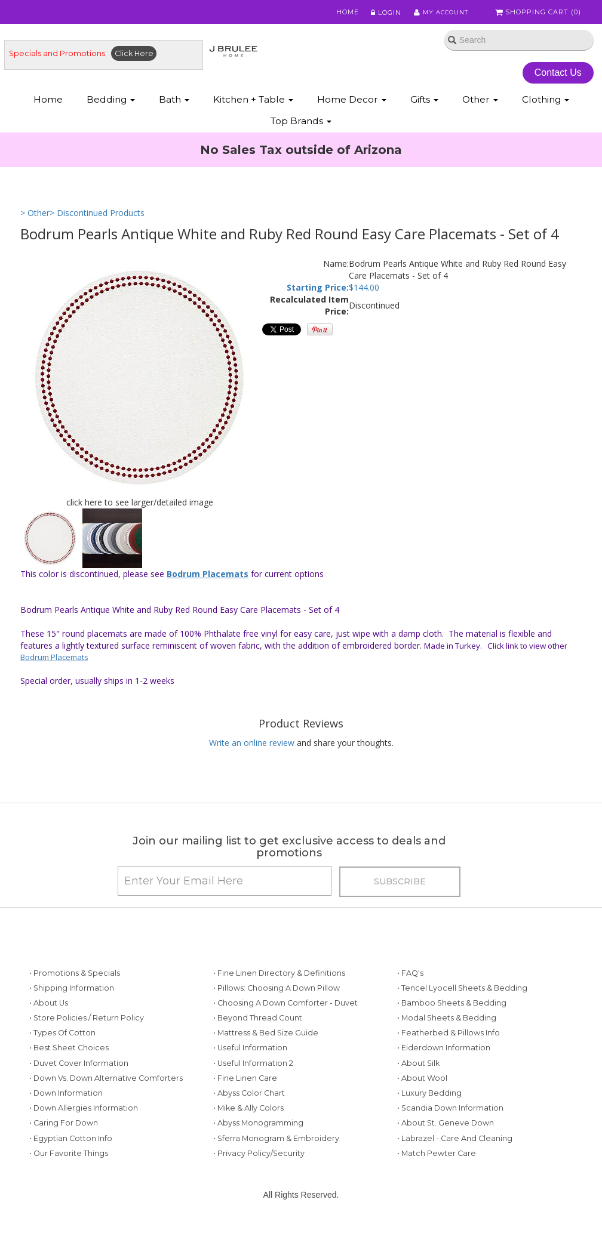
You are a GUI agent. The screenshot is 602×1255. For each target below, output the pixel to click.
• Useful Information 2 (253, 1073)
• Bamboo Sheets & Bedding (451, 1013)
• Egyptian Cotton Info (70, 1148)
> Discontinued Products (97, 216)
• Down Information (66, 1103)
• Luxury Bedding (429, 1103)
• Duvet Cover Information (78, 1073)
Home (344, 13)
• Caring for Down (63, 1133)
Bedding (111, 101)
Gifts (424, 101)
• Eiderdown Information (443, 1058)
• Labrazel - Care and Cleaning (454, 1148)
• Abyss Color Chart (249, 1103)
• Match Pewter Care (436, 1164)
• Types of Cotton (62, 1043)
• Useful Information (250, 1058)
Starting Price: (318, 291)
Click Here (134, 55)
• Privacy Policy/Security (259, 1164)
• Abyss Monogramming (258, 1133)
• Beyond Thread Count (257, 1028)
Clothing (545, 101)
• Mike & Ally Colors (248, 1118)
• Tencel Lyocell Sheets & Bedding (462, 998)
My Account (438, 13)
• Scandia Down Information (450, 1118)
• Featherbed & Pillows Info (448, 1043)
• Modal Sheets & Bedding (446, 1028)
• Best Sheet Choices (69, 1058)
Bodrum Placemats (207, 578)
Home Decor (351, 101)
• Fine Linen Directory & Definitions (279, 983)
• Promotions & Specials (74, 983)
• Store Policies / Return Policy (86, 1028)
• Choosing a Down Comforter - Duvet (285, 1013)
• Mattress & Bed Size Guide (265, 1043)
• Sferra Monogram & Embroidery (276, 1148)
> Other (35, 216)
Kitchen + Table (253, 101)
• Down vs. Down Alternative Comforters (106, 1088)
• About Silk (418, 1073)
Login (382, 13)
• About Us (48, 1013)
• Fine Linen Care (245, 1088)
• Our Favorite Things (68, 1164)
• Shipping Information (71, 998)
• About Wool (422, 1088)
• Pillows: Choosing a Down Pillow (276, 998)
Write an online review (251, 747)
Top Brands (301, 123)
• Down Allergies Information (83, 1118)
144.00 (366, 291)
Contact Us (559, 74)
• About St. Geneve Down (445, 1133)
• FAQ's (410, 983)
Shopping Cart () (539, 13)
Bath (174, 101)
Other (480, 101)
